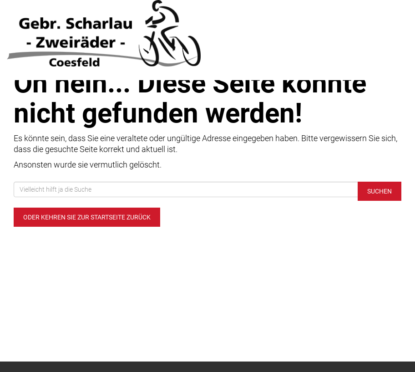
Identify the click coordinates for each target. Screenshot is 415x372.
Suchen (379, 191)
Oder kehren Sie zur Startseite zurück (87, 217)
